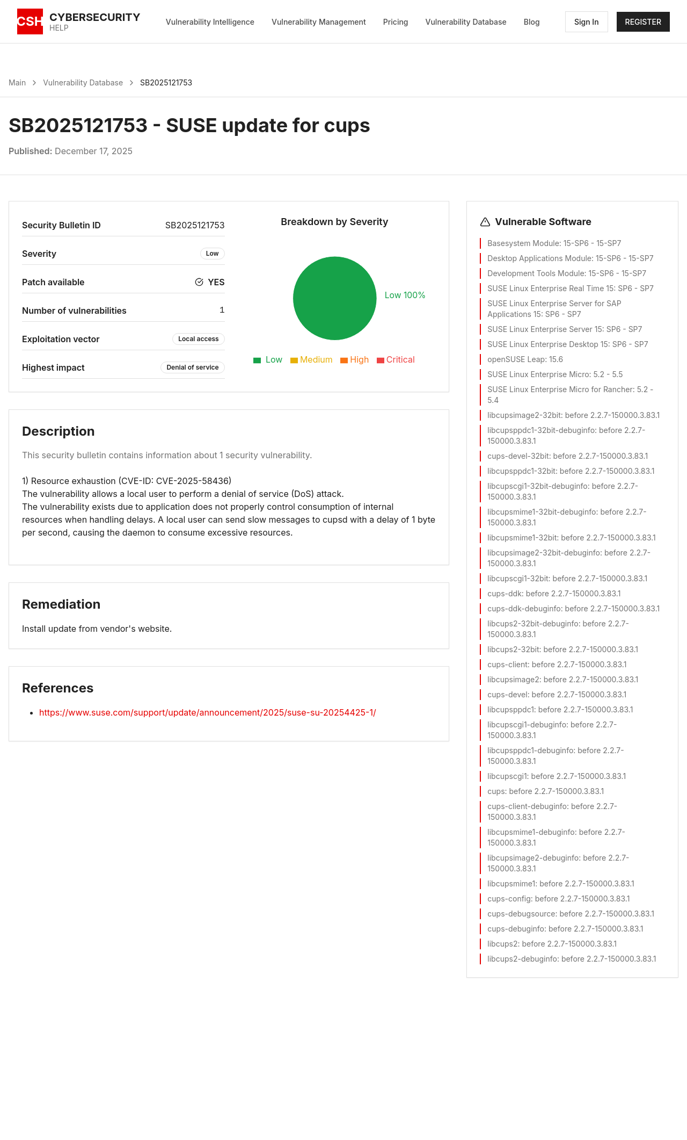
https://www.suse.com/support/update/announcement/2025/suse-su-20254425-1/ (207, 712)
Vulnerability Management (319, 21)
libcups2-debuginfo (522, 958)
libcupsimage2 (513, 679)
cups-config (509, 898)
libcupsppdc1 (510, 709)
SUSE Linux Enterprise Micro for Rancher (559, 389)
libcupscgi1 (507, 776)
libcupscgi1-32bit (517, 578)
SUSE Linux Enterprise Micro (538, 374)
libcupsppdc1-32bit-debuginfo (541, 430)
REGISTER (643, 21)
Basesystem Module (523, 243)
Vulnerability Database (466, 21)
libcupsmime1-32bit (522, 537)
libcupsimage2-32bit (523, 415)
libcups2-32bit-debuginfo (532, 623)
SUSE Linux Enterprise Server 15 (544, 329)
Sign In (586, 21)
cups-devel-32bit (518, 455)
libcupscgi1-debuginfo (526, 724)
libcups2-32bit (513, 649)
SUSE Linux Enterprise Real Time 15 (550, 288)
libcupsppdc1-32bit (521, 470)
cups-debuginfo (515, 928)
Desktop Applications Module (539, 258)
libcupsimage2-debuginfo (533, 857)
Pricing (395, 21)
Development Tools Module (535, 273)
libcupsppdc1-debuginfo (530, 750)
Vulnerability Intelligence (210, 21)
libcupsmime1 (511, 883)
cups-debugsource (521, 913)
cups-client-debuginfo (527, 806)
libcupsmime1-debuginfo (530, 831)
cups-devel (507, 694)
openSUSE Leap (516, 359)
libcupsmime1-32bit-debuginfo (541, 511)
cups (496, 791)
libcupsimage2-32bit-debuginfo (543, 552)
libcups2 (502, 943)
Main (17, 82)
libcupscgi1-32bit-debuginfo (537, 485)
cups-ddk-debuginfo (523, 608)
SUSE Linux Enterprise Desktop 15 (547, 344)
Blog (532, 21)
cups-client (507, 664)
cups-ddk (504, 593)
